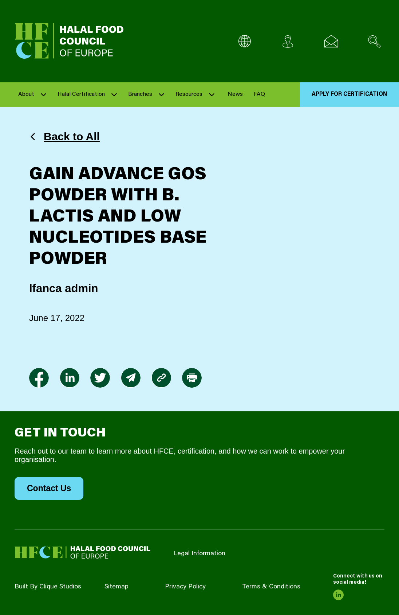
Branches (140, 94)
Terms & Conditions (271, 587)
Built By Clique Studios (48, 587)
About (26, 94)
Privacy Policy (185, 587)
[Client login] (288, 41)
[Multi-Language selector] (244, 41)
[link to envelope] (131, 378)
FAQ (259, 94)
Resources (188, 94)
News (235, 94)
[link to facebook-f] (39, 378)
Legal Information (199, 554)
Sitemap (116, 587)
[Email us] (331, 41)
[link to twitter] (100, 378)
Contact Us (49, 488)
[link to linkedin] (69, 378)
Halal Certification (81, 94)
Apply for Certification (349, 94)
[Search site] (374, 41)
